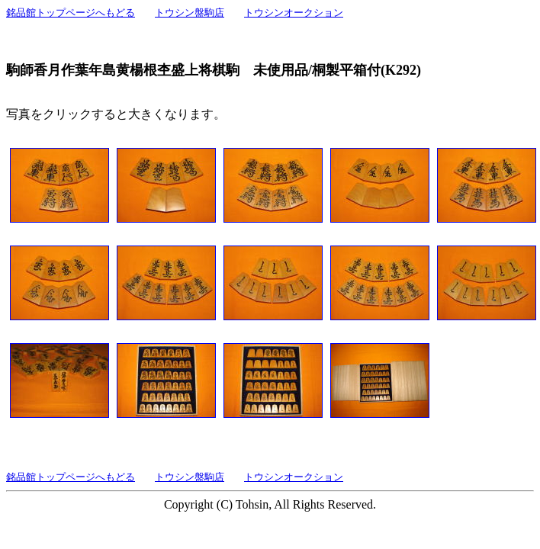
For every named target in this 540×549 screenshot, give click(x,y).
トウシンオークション (293, 12)
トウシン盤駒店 (189, 12)
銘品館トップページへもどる (70, 12)
